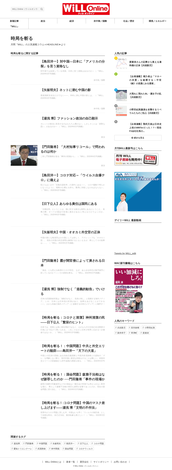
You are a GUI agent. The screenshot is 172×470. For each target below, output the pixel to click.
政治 (103, 137)
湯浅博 (17, 443)
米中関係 (55, 449)
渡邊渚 (146, 333)
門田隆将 (29, 443)
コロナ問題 (99, 443)
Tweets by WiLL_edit (125, 253)
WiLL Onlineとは (53, 462)
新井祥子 (121, 333)
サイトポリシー (101, 462)
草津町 (134, 333)
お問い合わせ (120, 462)
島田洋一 (70, 443)
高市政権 (135, 327)
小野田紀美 (150, 327)
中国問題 (43, 443)
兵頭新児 (121, 327)
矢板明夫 (57, 443)
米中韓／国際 (99, 80)
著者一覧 (70, 462)
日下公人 (84, 443)
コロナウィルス (86, 449)
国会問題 (69, 449)
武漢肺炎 (42, 449)
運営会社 (84, 462)
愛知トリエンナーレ (23, 449)
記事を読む (58, 70)
